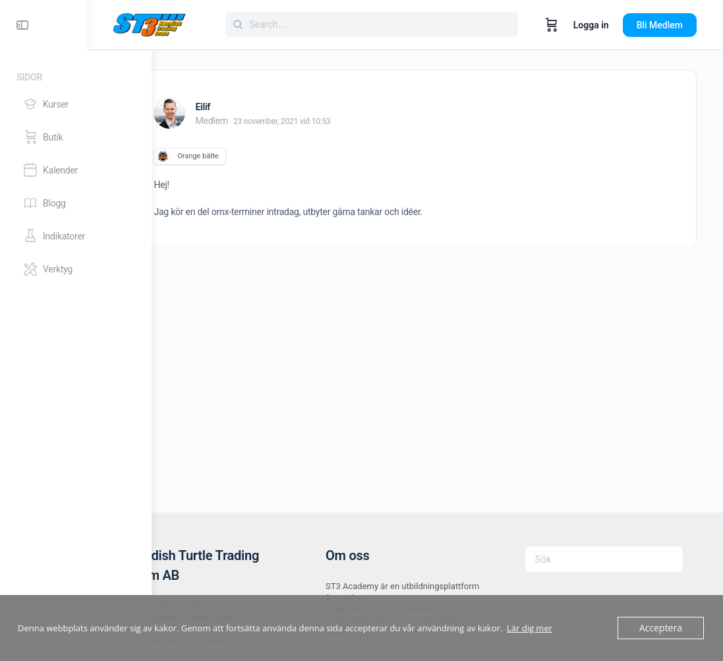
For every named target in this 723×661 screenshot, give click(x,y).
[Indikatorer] (75, 236)
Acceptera (662, 628)
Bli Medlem (660, 25)
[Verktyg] (75, 269)
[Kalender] (75, 170)
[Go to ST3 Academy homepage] (214, 23)
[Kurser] (75, 104)
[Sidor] (76, 75)
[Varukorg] (551, 25)
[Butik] (75, 137)
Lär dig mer (529, 628)
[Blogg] (75, 203)
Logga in (591, 25)
